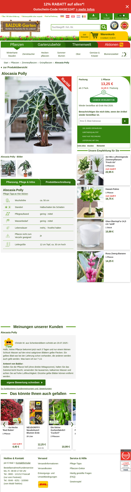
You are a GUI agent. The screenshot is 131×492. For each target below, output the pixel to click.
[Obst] (78, 54)
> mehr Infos (85, 9)
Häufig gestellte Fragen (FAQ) (81, 403)
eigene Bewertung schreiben (23, 311)
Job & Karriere (10, 432)
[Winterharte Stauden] (12, 54)
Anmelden (93, 18)
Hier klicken (15, 194)
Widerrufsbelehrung (85, 476)
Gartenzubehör (49, 45)
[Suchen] (104, 27)
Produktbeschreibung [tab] (58, 182)
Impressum (66, 476)
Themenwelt (81, 45)
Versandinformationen (48, 392)
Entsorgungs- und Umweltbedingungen (47, 403)
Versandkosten (45, 396)
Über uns (8, 427)
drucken (90, 145)
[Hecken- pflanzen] (45, 54)
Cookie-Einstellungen (47, 476)
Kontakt (107, 18)
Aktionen (114, 45)
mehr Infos (81, 145)
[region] (38, 285)
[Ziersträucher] (28, 54)
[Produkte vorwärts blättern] (72, 353)
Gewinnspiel (75, 410)
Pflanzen (17, 45)
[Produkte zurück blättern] (4, 353)
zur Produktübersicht (15, 67)
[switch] (121, 16)
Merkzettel (101, 145)
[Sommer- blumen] (61, 54)
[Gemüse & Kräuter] (94, 54)
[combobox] (75, 27)
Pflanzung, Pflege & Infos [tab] (20, 182)
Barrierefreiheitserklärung (15, 441)
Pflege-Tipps (76, 392)
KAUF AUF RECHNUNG (91, 136)
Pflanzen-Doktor (77, 396)
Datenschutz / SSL (24, 476)
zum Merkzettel (84, 35)
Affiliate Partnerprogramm (16, 437)
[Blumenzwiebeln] (111, 54)
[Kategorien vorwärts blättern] (125, 54)
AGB (9, 476)
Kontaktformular (23, 391)
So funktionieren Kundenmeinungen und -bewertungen (26, 317)
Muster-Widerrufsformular (111, 476)
